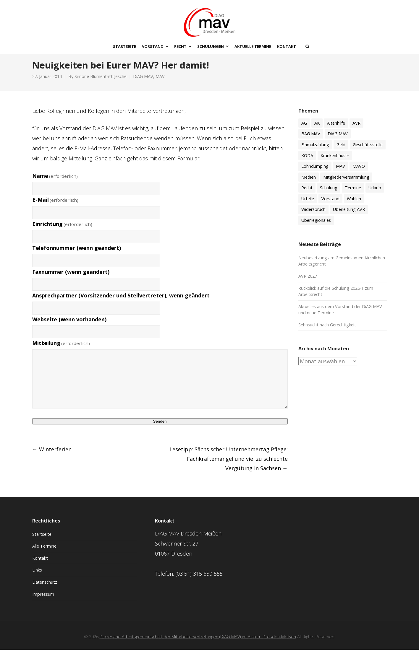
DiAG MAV (143, 82)
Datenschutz (44, 588)
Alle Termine (44, 552)
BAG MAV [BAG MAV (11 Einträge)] (310, 140)
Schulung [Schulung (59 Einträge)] (328, 194)
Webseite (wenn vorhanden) (69, 325)
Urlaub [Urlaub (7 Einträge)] (374, 194)
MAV (160, 82)
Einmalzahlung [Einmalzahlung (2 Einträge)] (315, 151)
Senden (160, 427)
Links (37, 576)
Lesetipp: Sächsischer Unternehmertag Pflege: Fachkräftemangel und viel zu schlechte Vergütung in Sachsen (228, 465)
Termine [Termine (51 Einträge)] (353, 194)
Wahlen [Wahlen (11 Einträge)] (354, 205)
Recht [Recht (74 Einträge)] (307, 194)
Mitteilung (61, 349)
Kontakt (40, 564)
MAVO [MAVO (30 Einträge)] (358, 172)
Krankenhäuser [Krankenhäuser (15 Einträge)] (335, 162)
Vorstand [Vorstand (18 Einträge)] (330, 205)
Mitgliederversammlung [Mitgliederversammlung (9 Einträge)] (346, 183)
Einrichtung (62, 230)
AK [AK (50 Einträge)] (317, 129)
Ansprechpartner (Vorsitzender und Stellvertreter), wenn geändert (121, 301)
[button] (13, 643)
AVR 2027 (307, 282)
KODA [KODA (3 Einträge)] (307, 162)
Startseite (41, 540)
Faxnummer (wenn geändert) (70, 277)
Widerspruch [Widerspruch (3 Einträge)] (313, 216)
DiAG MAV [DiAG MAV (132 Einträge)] (338, 140)
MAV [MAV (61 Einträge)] (340, 172)
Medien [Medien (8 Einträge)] (308, 183)
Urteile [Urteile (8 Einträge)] (307, 205)
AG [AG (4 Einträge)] (304, 129)
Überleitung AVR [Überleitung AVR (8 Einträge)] (349, 216)
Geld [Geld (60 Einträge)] (341, 151)
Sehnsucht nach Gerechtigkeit (327, 331)
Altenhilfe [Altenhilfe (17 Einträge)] (336, 129)
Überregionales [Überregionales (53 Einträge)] (316, 226)
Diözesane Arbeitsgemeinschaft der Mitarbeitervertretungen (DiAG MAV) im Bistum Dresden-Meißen (198, 643)
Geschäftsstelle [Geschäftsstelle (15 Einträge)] (368, 151)
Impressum (43, 600)
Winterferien (52, 455)
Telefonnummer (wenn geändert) (76, 254)
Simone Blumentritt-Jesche (101, 82)
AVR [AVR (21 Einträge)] (356, 129)
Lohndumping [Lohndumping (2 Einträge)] (315, 172)
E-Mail (55, 205)
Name (55, 181)
